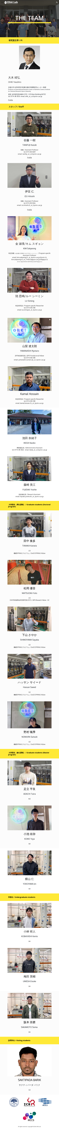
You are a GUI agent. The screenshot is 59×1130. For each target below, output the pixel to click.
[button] (2, 2)
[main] (29, 18)
